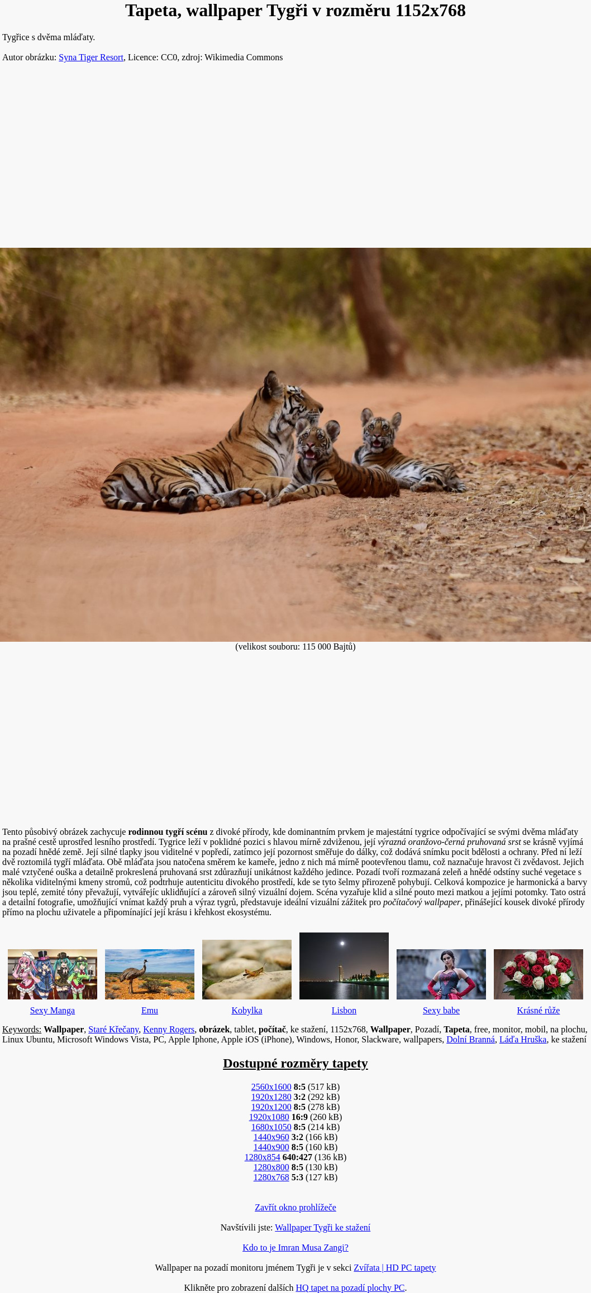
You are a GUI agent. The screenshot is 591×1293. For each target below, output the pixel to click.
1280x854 (262, 1157)
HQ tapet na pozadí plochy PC (350, 1287)
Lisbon (344, 971)
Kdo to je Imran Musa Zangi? (295, 1247)
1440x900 (271, 1147)
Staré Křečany (113, 1029)
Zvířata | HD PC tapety (395, 1267)
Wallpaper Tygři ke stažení (322, 1227)
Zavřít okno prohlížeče (295, 1207)
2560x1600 (271, 1087)
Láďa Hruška (523, 1039)
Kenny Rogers (168, 1029)
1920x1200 (271, 1107)
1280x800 (271, 1167)
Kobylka (247, 974)
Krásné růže (538, 979)
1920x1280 (271, 1097)
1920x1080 (269, 1117)
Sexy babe (441, 979)
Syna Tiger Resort (91, 57)
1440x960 (271, 1137)
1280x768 (271, 1177)
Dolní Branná (470, 1039)
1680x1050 (271, 1127)
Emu (149, 979)
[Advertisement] (295, 159)
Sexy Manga (52, 979)
